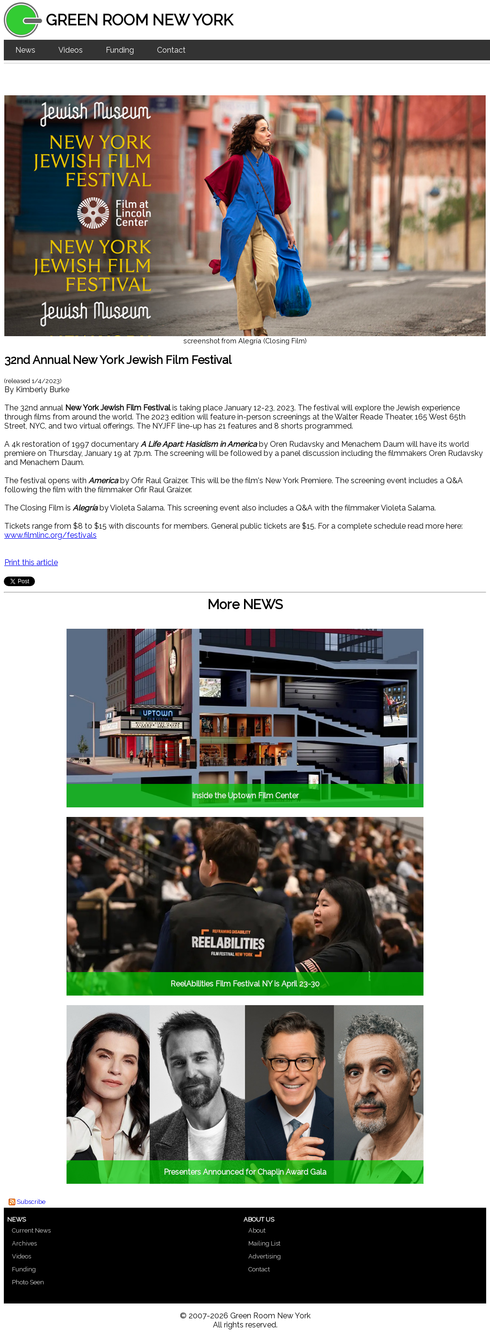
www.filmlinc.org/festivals (50, 535)
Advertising (264, 1256)
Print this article (31, 562)
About (257, 1230)
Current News (31, 1230)
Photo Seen (28, 1282)
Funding (120, 50)
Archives (24, 1243)
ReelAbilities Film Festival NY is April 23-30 (245, 983)
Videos (70, 50)
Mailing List (264, 1243)
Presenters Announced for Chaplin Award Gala (245, 1172)
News (25, 50)
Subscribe (31, 1201)
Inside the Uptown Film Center (245, 795)
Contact (171, 50)
